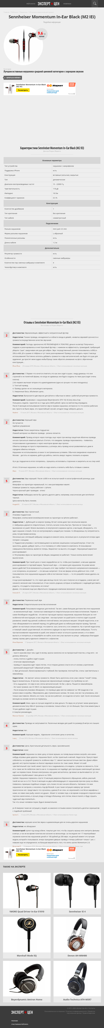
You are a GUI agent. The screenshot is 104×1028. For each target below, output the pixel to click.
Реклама (14, 1021)
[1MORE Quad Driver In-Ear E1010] (27, 890)
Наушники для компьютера (53, 91)
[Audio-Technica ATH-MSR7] (77, 978)
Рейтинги (31, 4)
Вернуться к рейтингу (12, 78)
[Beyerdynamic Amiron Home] (27, 978)
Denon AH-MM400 (77, 955)
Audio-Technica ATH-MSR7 (77, 999)
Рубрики (67, 4)
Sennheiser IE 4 (77, 911)
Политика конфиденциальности (76, 1011)
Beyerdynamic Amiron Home (26, 999)
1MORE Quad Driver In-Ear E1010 (26, 911)
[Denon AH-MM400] (77, 934)
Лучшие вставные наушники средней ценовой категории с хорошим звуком (43, 71)
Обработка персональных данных (81, 1012)
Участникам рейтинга (19, 1024)
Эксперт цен (48, 4)
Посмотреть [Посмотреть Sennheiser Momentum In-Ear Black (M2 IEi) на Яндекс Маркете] (23, 90)
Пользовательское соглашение (55, 1011)
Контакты (92, 1008)
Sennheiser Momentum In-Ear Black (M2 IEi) (31, 86)
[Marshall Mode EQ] (27, 934)
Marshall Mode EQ (27, 955)
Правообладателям (89, 1013)
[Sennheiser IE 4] (77, 890)
